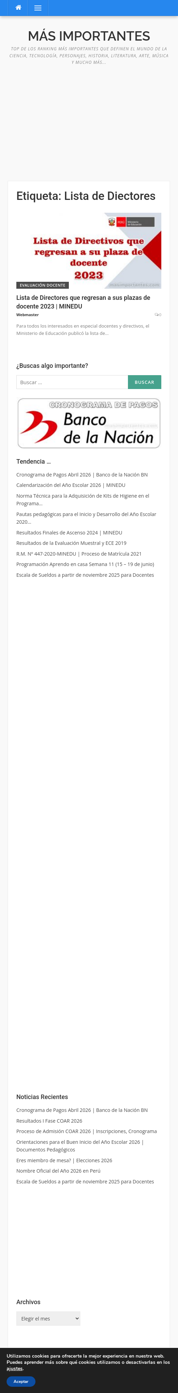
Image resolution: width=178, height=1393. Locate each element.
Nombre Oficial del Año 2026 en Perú (58, 1170)
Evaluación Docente (42, 285)
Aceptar (21, 1381)
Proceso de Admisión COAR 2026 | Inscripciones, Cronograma (86, 1131)
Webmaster (27, 314)
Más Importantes (89, 36)
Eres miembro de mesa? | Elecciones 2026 (64, 1160)
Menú (34, 8)
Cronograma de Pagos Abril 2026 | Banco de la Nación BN (82, 1110)
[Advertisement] (89, 119)
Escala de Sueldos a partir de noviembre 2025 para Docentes (85, 1181)
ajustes (15, 1369)
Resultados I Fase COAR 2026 (49, 1120)
